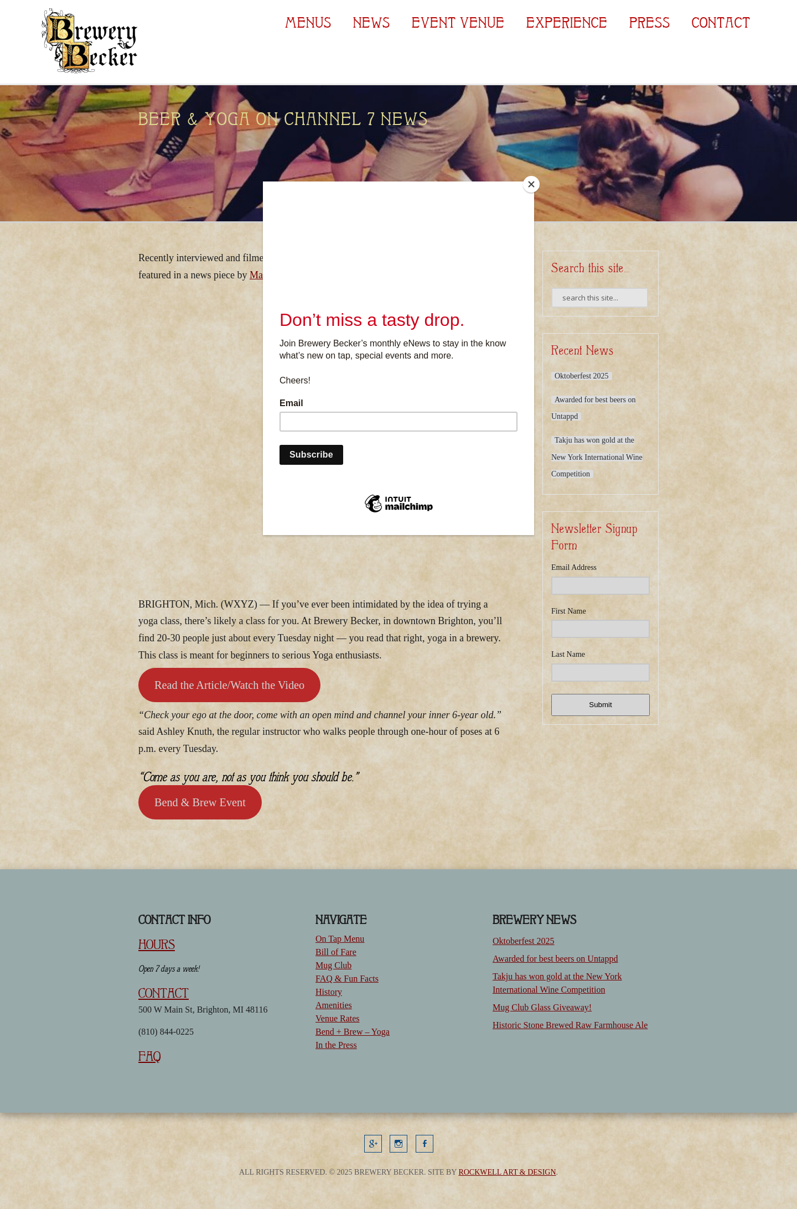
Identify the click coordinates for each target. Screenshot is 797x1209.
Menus (308, 23)
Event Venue (458, 23)
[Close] (531, 184)
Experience (567, 23)
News (371, 23)
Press (649, 23)
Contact (721, 23)
